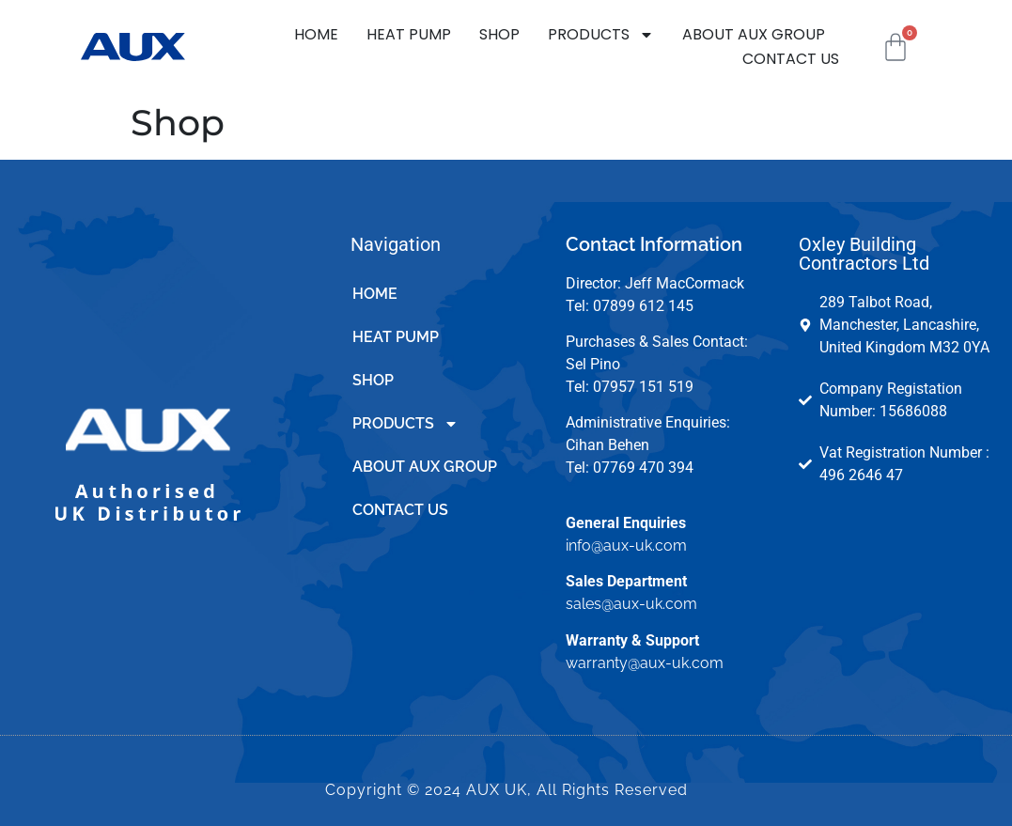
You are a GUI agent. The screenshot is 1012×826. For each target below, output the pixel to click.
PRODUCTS (601, 35)
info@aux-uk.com (626, 545)
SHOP (499, 34)
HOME (316, 34)
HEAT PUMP (408, 34)
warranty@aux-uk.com (645, 663)
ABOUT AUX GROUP (753, 34)
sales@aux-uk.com (631, 604)
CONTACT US (790, 59)
